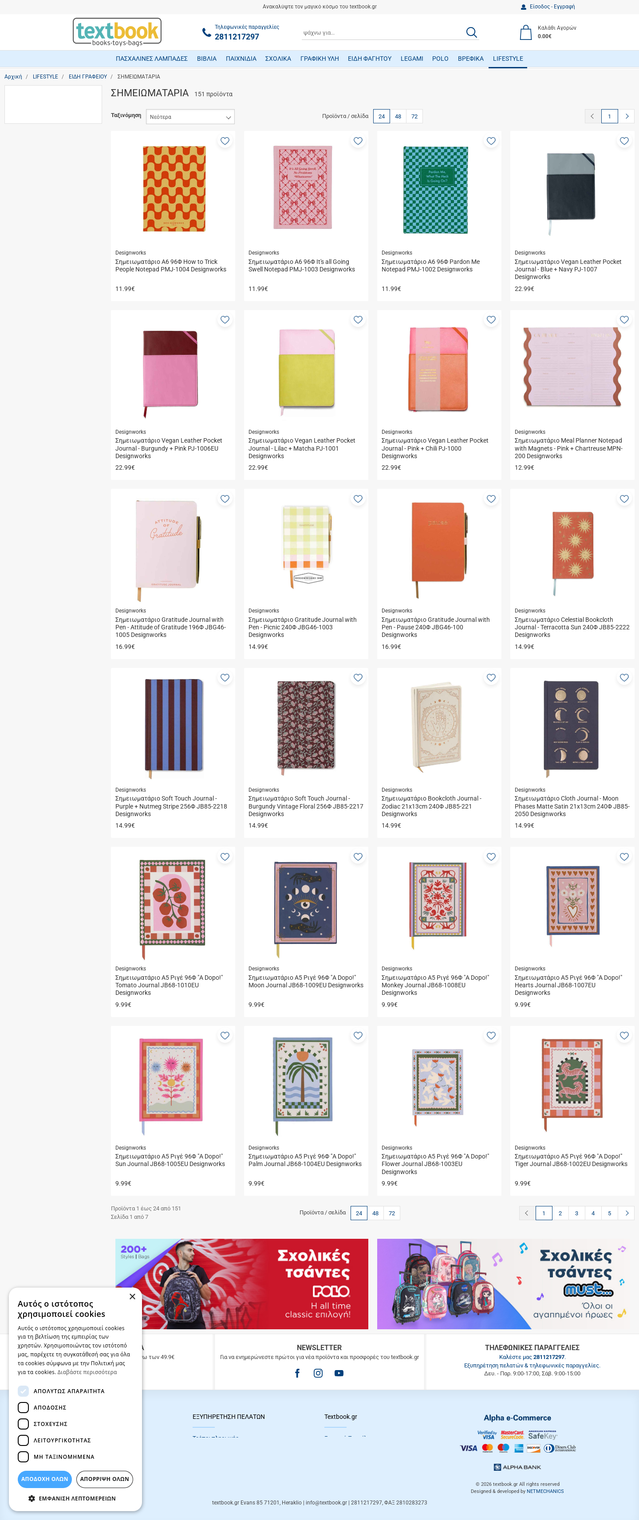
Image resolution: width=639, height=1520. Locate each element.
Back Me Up (39, 449)
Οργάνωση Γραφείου (50, 137)
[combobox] (390, 32)
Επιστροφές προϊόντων (223, 1459)
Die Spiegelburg (44, 512)
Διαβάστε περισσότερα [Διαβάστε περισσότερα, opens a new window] (87, 1372)
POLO (440, 58)
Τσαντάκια (37, 200)
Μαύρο (33, 618)
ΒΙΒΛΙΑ (207, 58)
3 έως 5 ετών (41, 341)
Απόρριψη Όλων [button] (104, 1479)
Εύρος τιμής (29, 648)
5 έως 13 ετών (43, 353)
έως (51, 706)
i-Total (32, 576)
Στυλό (32, 162)
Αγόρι (31, 245)
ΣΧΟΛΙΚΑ (278, 58)
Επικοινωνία (340, 1459)
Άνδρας (33, 258)
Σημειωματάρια (44, 149)
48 (398, 116)
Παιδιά (32, 404)
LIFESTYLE (508, 58)
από (17, 706)
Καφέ (31, 606)
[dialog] (75, 1399)
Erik (29, 525)
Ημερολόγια (39, 124)
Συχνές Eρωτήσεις (217, 1470)
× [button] (132, 1297)
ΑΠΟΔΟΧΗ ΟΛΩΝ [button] (44, 1479)
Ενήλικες (35, 392)
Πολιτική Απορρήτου (351, 1448)
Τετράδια (36, 187)
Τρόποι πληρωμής (216, 1438)
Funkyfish (36, 538)
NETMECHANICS (545, 1491)
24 (382, 116)
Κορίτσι (34, 283)
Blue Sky (35, 462)
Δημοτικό (36, 379)
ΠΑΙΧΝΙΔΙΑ (241, 58)
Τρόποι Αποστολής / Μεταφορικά (235, 1448)
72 (414, 116)
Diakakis (35, 500)
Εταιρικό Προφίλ (345, 1438)
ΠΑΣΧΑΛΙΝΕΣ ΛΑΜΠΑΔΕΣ (152, 58)
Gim (29, 550)
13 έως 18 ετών (45, 328)
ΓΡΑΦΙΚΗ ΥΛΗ (319, 58)
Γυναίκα (34, 270)
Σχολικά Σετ (39, 175)
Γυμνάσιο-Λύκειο (45, 366)
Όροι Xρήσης (340, 1470)
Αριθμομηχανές (43, 111)
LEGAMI (412, 58)
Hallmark (35, 563)
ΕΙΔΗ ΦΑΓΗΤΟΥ (369, 58)
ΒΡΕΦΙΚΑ (471, 58)
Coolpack (36, 474)
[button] (225, 140)
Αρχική (13, 77)
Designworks (41, 487)
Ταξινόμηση (126, 115)
